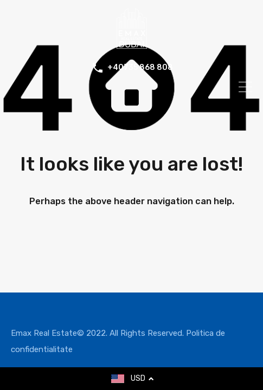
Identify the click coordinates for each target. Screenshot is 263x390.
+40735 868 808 (140, 67)
